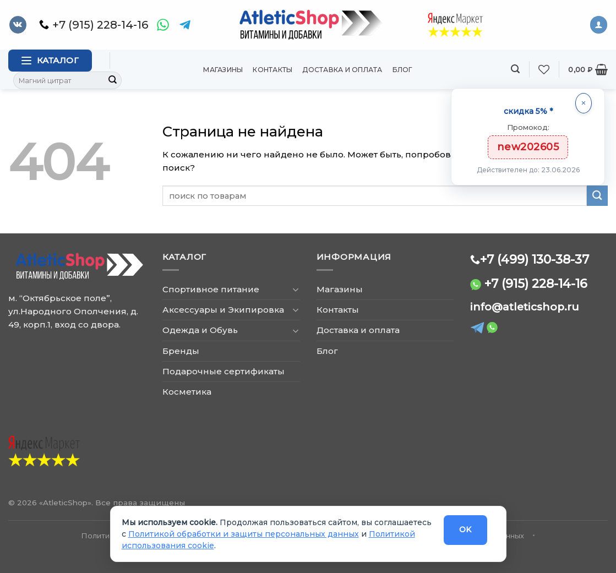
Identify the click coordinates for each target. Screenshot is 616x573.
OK (465, 529)
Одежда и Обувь (200, 330)
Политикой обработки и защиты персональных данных (243, 534)
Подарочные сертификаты (223, 371)
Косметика (186, 391)
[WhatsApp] (163, 25)
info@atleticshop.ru (524, 307)
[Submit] (113, 80)
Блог (403, 70)
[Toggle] (296, 289)
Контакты (272, 70)
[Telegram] (185, 25)
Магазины (223, 70)
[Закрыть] (583, 103)
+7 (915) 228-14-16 (535, 283)
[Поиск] (515, 69)
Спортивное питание (210, 289)
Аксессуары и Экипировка (223, 309)
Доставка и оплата (342, 70)
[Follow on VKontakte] (17, 25)
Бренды (180, 351)
